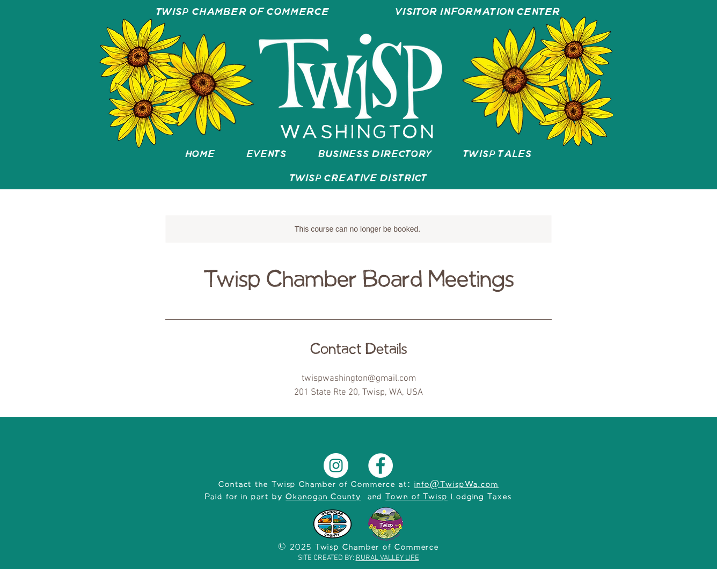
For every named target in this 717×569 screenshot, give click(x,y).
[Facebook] (380, 465)
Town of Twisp (416, 497)
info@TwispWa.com (456, 485)
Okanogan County (323, 497)
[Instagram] (336, 465)
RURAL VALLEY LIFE (387, 558)
